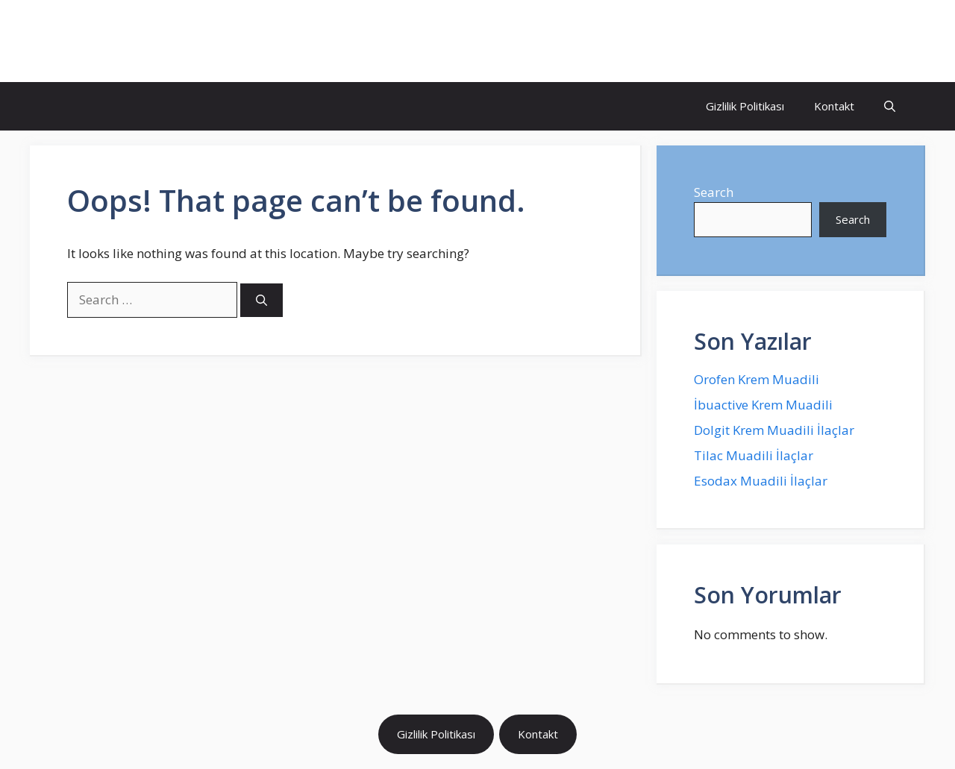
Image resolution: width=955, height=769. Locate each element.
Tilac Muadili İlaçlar (753, 455)
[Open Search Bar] (889, 106)
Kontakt (834, 105)
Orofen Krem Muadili (756, 379)
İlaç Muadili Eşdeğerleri (169, 41)
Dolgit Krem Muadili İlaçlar (774, 430)
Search (713, 192)
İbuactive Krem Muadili (763, 404)
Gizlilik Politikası (745, 105)
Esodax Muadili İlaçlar (760, 480)
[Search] (261, 300)
